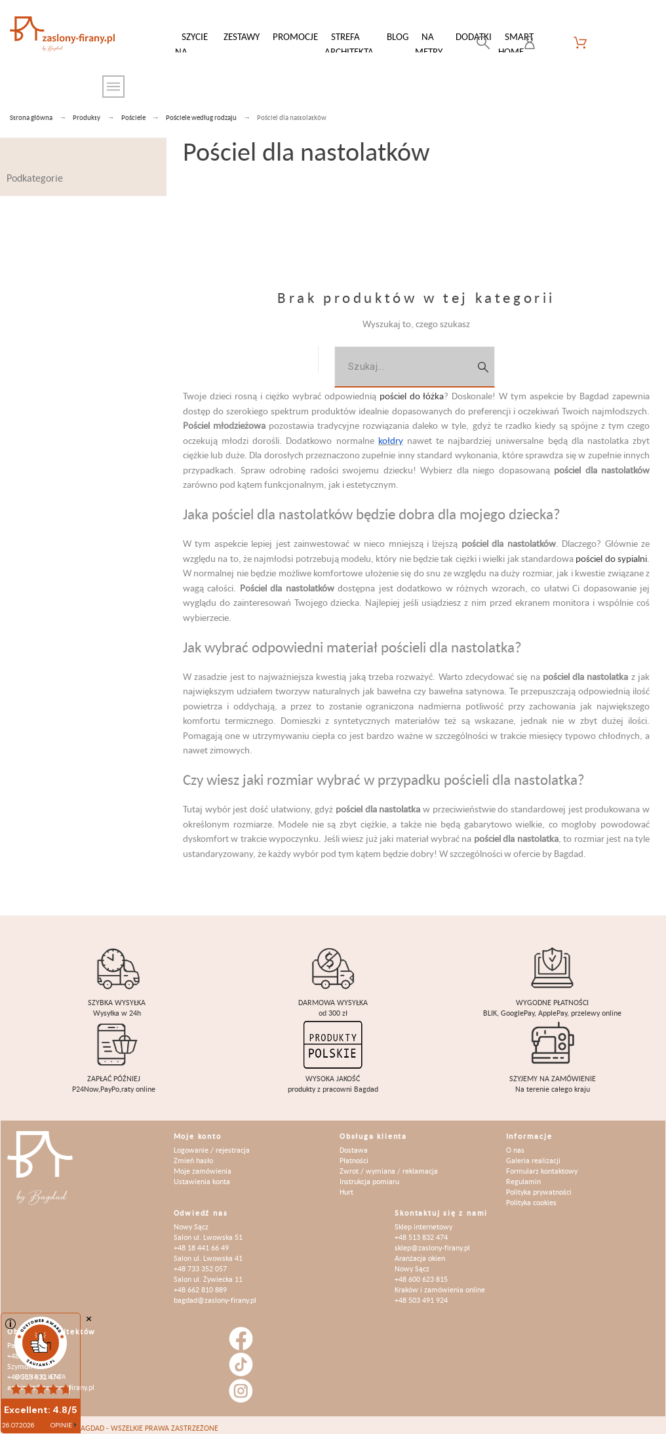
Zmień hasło (193, 1154)
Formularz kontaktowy (542, 1164)
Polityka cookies (531, 1196)
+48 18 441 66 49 (201, 1241)
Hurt (346, 1185)
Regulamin (523, 1175)
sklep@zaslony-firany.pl (432, 1241)
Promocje (295, 36)
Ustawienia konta (202, 1175)
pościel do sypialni (611, 552)
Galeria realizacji (533, 1154)
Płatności (354, 1154)
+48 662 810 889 (200, 1283)
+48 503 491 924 (421, 1293)
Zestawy (242, 36)
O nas (515, 1143)
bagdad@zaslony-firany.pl (215, 1293)
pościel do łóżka (412, 389)
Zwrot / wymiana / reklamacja (389, 1164)
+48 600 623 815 (421, 1272)
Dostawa (354, 1143)
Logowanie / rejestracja (212, 1143)
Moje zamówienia (202, 1164)
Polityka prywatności (539, 1185)
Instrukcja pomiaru (369, 1175)
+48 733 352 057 (200, 1262)
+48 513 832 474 (421, 1230)
